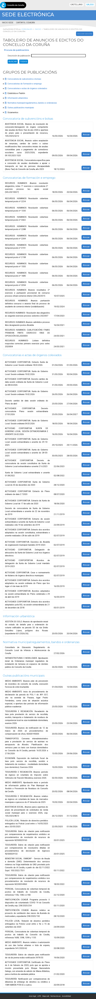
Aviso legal (32, 996)
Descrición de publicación (19, 55)
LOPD (39, 996)
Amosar (86, 134)
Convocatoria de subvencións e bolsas (24, 79)
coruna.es (26, 29)
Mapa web (45, 996)
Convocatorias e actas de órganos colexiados (27, 88)
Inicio (38, 29)
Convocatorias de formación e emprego (25, 83)
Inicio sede (7, 22)
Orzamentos (13, 112)
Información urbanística (18, 98)
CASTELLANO (76, 4)
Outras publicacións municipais (21, 107)
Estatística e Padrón (16, 93)
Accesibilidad (66, 996)
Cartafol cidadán (25, 22)
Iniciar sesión (84, 34)
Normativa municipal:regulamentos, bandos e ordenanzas (32, 102)
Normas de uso (55, 996)
